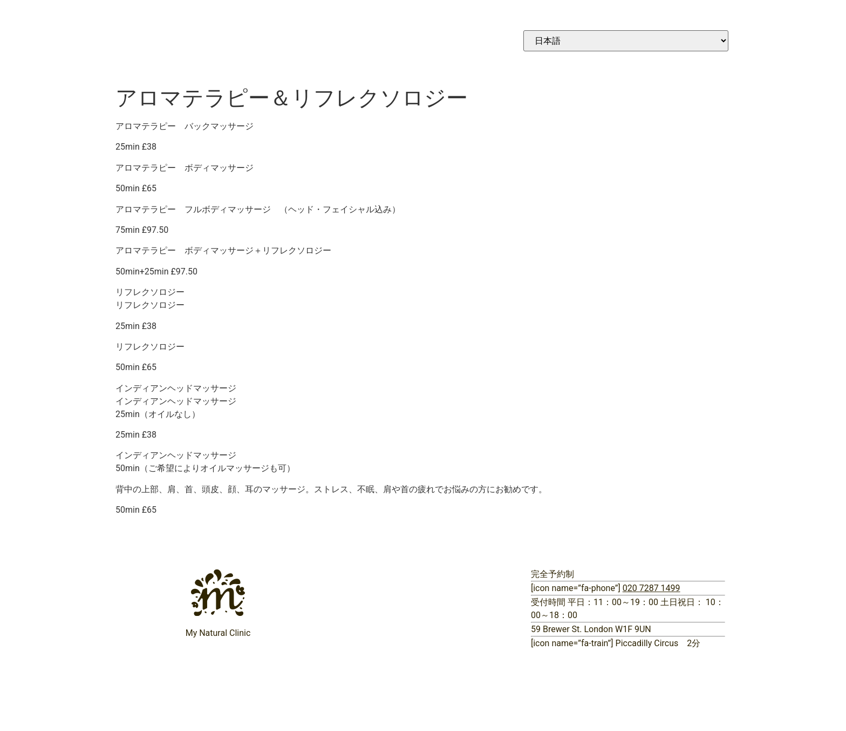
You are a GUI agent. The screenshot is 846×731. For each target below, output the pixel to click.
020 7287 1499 (651, 588)
